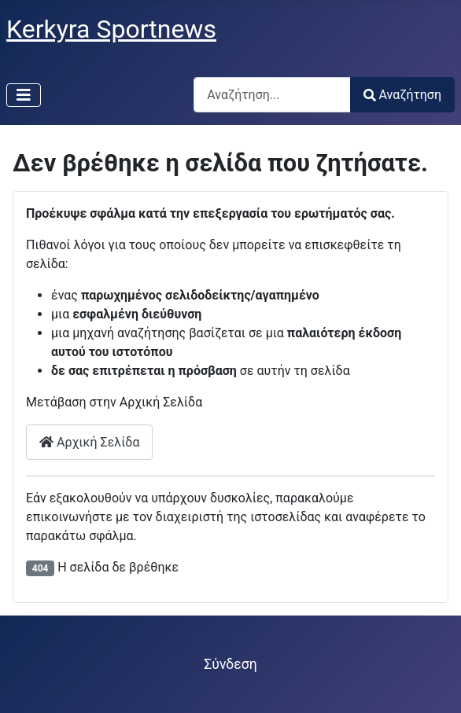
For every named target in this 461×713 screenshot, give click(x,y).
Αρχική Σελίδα (89, 442)
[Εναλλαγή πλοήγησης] (23, 95)
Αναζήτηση (402, 94)
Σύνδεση (230, 664)
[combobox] (272, 94)
